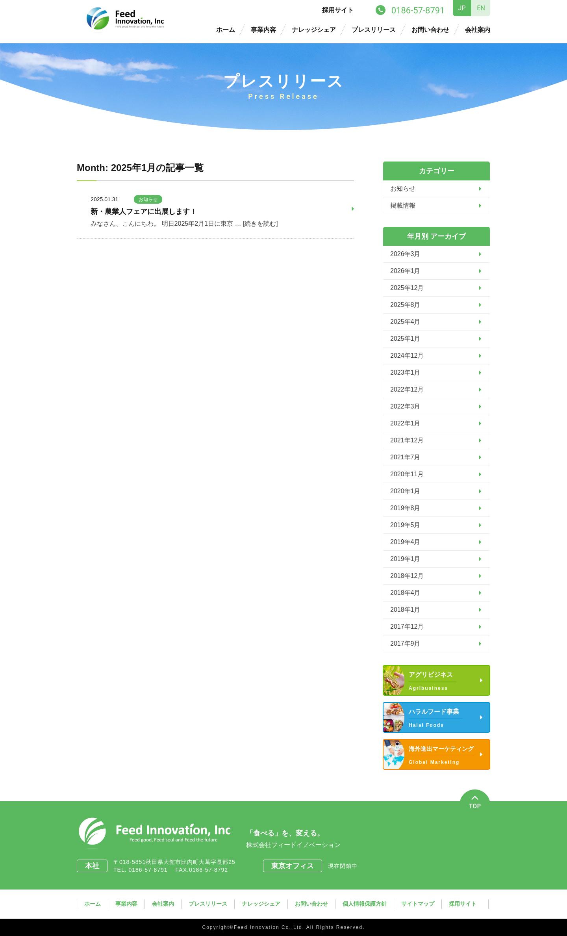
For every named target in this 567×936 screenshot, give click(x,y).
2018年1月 (405, 609)
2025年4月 (405, 321)
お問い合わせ (430, 29)
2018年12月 (407, 575)
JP (462, 8)
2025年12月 (407, 287)
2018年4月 (405, 592)
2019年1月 (405, 558)
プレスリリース (374, 29)
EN (481, 8)
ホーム (225, 29)
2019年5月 (405, 525)
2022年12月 (407, 389)
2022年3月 (405, 406)
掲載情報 (402, 205)
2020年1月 (405, 491)
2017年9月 (405, 643)
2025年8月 (405, 304)
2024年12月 (407, 355)
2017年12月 (407, 626)
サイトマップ (417, 904)
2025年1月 (405, 338)
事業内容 (263, 29)
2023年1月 (405, 372)
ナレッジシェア (314, 29)
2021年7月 (405, 457)
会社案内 (477, 29)
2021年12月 (407, 440)
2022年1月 (405, 423)
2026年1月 (405, 270)
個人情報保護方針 (365, 904)
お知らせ (148, 199)
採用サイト (338, 10)
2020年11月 (407, 474)
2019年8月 (405, 508)
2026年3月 (405, 254)
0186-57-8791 (150, 870)
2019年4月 (405, 542)
